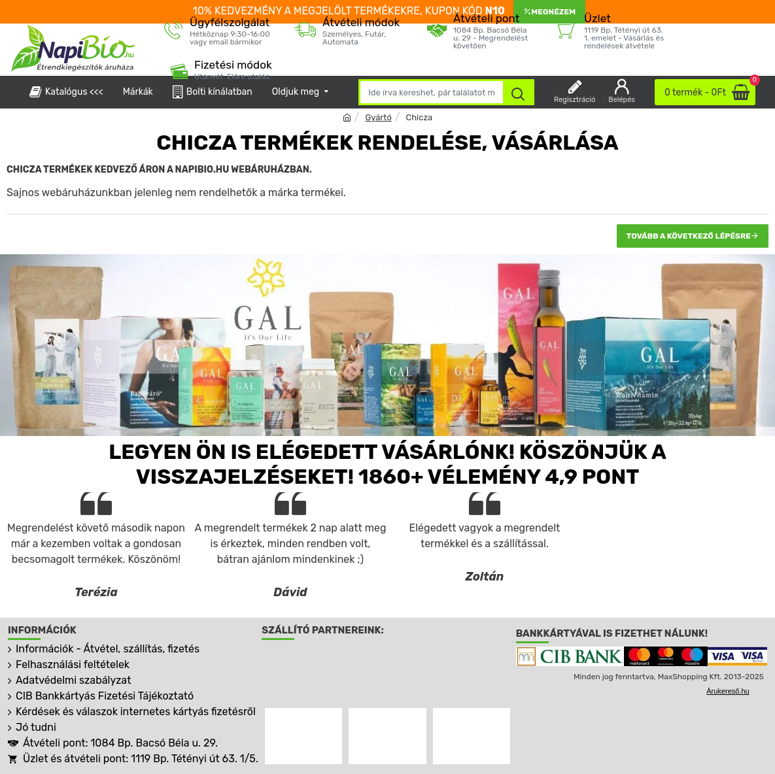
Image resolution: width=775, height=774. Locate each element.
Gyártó (378, 117)
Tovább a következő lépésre (689, 236)
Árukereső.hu (727, 691)
